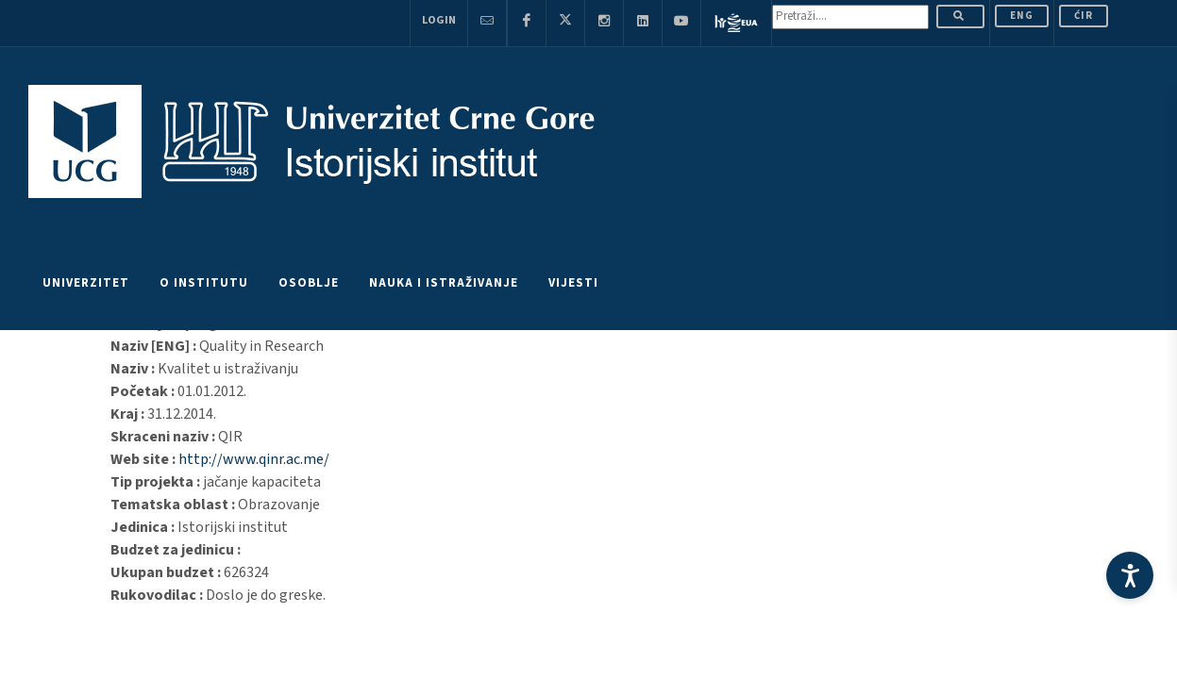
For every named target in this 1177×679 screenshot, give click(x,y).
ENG (1022, 15)
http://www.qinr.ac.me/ (253, 459)
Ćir (1083, 15)
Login (439, 20)
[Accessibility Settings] (1129, 575)
